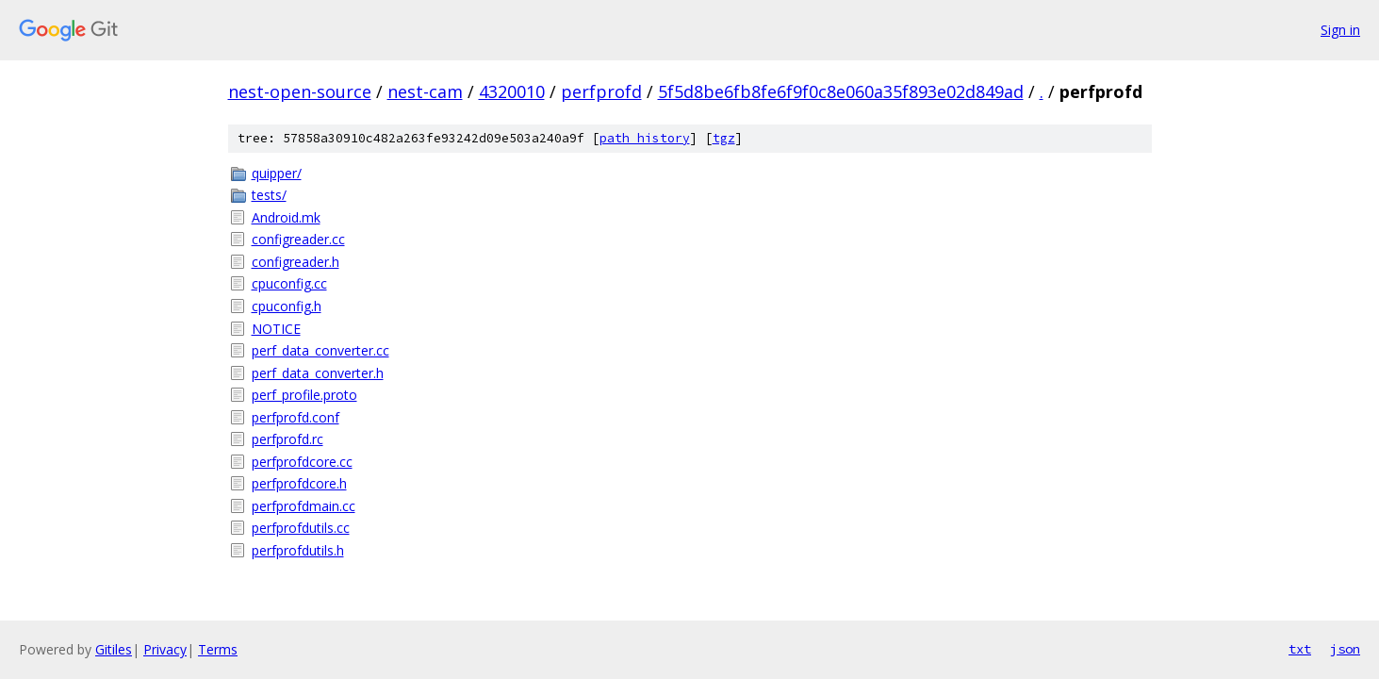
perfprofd (601, 91)
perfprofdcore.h (299, 483)
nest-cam (425, 91)
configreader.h (295, 262)
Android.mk (286, 217)
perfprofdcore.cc (302, 462)
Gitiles (113, 649)
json (1345, 648)
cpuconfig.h (286, 306)
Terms (218, 649)
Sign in (1340, 30)
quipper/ (277, 173)
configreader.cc (298, 239)
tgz (724, 138)
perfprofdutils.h (298, 550)
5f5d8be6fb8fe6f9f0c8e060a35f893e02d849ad (841, 91)
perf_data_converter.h (318, 373)
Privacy (165, 649)
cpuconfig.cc (289, 283)
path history (644, 138)
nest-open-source (299, 91)
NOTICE (276, 329)
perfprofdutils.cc (301, 528)
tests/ (269, 195)
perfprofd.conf (295, 417)
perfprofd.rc (287, 439)
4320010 (512, 91)
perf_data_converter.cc (320, 350)
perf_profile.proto (304, 395)
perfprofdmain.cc (303, 506)
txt (1300, 648)
